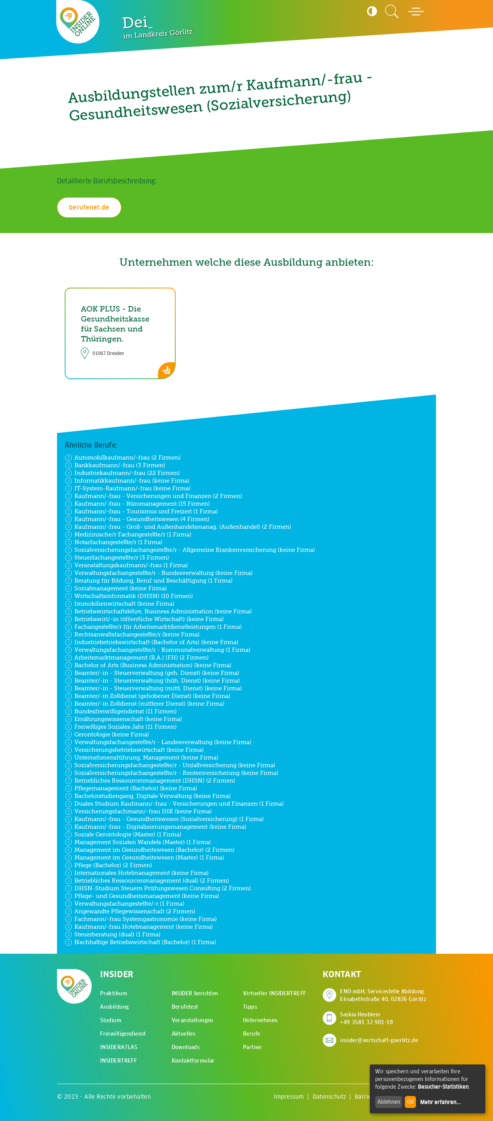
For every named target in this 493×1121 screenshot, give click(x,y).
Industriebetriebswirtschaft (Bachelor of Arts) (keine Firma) (151, 642)
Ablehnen (388, 1102)
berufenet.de (89, 207)
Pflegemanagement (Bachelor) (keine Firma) (131, 788)
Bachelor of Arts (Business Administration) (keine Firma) (148, 665)
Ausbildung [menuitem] (114, 1007)
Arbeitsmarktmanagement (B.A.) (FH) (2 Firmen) (137, 657)
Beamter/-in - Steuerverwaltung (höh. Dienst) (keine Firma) (152, 681)
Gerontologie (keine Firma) (107, 734)
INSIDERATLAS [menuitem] (118, 1047)
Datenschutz (329, 1096)
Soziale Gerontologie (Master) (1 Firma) (123, 834)
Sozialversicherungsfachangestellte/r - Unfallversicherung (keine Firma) (170, 765)
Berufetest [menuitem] (185, 1007)
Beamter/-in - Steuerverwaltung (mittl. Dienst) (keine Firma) (153, 688)
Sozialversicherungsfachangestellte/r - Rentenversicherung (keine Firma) (171, 773)
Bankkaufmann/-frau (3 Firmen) (115, 465)
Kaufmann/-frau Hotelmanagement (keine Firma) (139, 927)
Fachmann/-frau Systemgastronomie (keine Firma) (141, 919)
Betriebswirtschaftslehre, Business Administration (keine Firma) (158, 611)
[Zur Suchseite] (392, 11)
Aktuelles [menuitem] (184, 1034)
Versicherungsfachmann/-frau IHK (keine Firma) (138, 811)
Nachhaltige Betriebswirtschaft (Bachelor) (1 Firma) (140, 942)
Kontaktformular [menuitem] (193, 1061)
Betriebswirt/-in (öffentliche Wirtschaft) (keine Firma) (144, 619)
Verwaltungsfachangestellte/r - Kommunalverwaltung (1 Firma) (157, 650)
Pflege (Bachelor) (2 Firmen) (108, 865)
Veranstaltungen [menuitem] (192, 1020)
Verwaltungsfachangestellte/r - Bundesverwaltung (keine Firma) (159, 573)
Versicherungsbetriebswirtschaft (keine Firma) (134, 750)
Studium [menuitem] (110, 1020)
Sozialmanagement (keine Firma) (116, 588)
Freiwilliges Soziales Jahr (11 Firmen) (121, 727)
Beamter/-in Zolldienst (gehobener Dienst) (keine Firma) (147, 696)
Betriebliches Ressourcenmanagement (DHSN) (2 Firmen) (150, 781)
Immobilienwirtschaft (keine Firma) (119, 604)
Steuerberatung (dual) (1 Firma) (113, 934)
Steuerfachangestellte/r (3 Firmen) (117, 557)
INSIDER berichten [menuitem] (195, 993)
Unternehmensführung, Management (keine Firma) (141, 757)
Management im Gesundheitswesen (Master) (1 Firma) (144, 857)
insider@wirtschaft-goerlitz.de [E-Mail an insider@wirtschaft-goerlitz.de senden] (379, 1040)
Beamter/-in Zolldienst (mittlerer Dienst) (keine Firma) (145, 704)
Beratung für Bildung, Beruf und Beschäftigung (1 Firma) (149, 581)
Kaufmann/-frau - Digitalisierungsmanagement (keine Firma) (155, 827)
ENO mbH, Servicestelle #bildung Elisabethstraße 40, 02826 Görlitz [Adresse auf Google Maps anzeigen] (383, 995)
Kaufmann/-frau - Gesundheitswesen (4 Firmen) (137, 519)
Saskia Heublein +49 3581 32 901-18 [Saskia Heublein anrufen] (366, 1018)
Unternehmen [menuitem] (260, 1020)
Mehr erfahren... (440, 1102)
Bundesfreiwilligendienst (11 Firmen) (121, 711)
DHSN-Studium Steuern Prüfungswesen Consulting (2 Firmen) (158, 888)
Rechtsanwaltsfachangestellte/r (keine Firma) (132, 634)
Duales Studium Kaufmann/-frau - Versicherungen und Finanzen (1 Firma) (174, 804)
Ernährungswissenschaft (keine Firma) (123, 719)
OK (410, 1102)
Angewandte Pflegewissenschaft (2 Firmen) (130, 911)
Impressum (289, 1096)
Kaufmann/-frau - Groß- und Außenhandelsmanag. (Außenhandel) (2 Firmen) (178, 527)
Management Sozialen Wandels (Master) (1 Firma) (138, 842)
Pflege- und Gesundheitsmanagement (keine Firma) (142, 896)
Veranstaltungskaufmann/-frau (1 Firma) (126, 565)
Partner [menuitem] (252, 1047)
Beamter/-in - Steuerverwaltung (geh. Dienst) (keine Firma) (152, 673)
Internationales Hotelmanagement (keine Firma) (137, 873)
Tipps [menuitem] (250, 1007)
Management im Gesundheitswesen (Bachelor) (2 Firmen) (150, 850)
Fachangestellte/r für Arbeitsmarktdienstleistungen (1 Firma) (153, 627)
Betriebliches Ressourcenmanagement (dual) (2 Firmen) (147, 880)
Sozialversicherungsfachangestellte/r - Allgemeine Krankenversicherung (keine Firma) (190, 550)
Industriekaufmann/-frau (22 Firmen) (122, 473)
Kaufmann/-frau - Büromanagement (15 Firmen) (137, 504)
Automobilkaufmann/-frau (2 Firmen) (123, 457)
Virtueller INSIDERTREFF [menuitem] (274, 993)
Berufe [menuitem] (251, 1034)
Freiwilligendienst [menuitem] (123, 1034)
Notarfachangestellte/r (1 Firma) (114, 542)
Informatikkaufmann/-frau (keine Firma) (127, 481)
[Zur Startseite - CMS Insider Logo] (78, 21)
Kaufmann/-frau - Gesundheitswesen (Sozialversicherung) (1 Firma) (164, 819)
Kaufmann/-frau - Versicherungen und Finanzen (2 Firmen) (153, 496)
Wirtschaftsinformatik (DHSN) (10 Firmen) (129, 596)
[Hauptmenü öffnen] (416, 11)
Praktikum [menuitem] (113, 993)
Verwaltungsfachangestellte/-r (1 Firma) (124, 904)
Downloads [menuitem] (186, 1047)
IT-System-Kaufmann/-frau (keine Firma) (128, 488)
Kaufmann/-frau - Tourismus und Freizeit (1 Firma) (141, 511)
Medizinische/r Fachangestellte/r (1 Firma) (128, 534)
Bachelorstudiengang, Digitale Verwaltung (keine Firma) (148, 796)
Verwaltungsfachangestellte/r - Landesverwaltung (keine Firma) (158, 742)
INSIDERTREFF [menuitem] (118, 1061)
